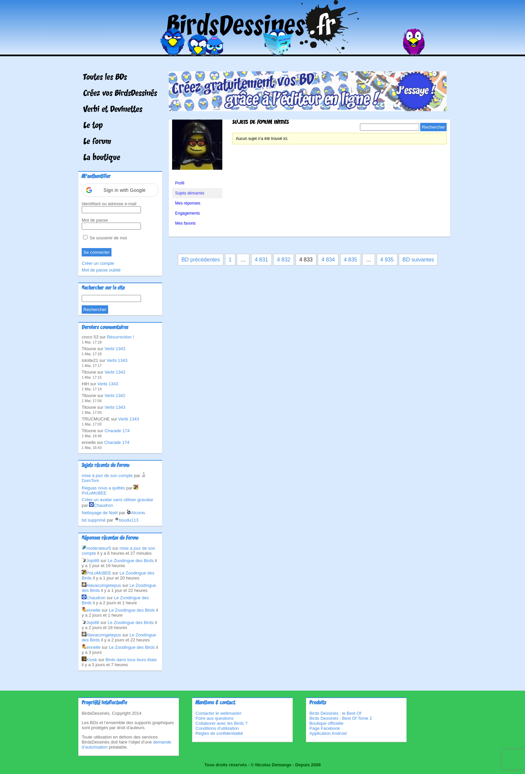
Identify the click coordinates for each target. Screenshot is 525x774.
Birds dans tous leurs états (131, 659)
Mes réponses (187, 203)
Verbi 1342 (114, 395)
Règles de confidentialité (219, 733)
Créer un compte (98, 263)
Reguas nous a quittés (103, 487)
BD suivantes (418, 259)
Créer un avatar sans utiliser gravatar (117, 499)
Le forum (97, 142)
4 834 (328, 259)
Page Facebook (324, 728)
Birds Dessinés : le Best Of (335, 713)
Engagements (187, 213)
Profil (179, 183)
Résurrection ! (120, 336)
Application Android (328, 733)
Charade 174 (117, 430)
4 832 (283, 259)
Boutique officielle (326, 723)
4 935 (387, 259)
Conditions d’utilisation (217, 728)
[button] (120, 190)
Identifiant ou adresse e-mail (109, 203)
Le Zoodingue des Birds (131, 560)
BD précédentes (200, 259)
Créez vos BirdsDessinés (120, 94)
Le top (93, 126)
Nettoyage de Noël (100, 512)
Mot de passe (95, 220)
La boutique (101, 158)
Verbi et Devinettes (112, 110)
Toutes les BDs (105, 78)
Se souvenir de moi (105, 237)
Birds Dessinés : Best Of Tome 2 (340, 718)
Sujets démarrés (189, 193)
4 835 (350, 259)
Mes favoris (185, 223)
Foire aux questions (214, 718)
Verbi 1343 (114, 348)
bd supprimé (94, 520)
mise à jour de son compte (107, 475)
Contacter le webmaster (218, 713)
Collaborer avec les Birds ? (221, 723)
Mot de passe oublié (101, 270)
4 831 (261, 259)
